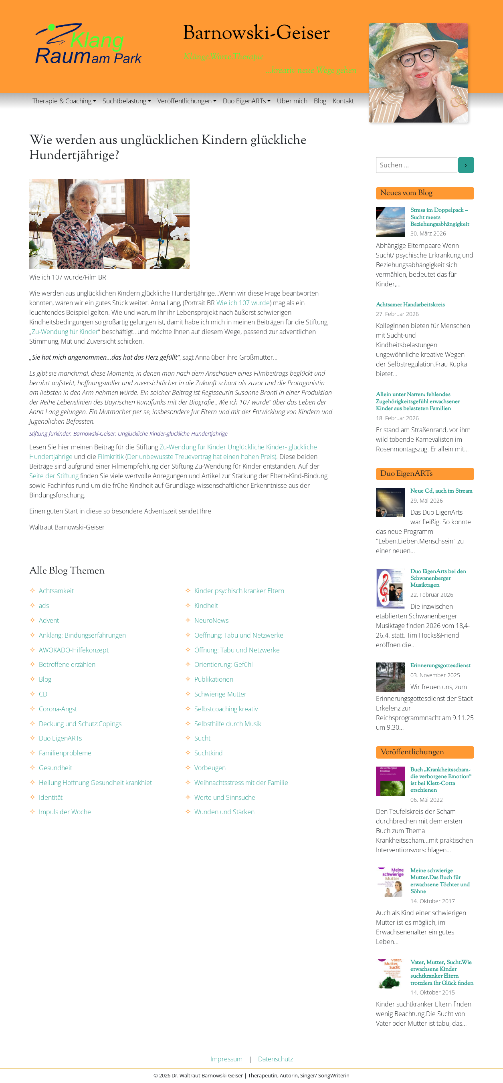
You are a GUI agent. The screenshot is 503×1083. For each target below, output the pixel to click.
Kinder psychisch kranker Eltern (239, 590)
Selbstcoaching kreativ (226, 709)
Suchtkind (208, 753)
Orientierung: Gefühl (223, 664)
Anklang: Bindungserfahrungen (82, 635)
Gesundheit (55, 767)
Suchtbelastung (124, 101)
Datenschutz (275, 1059)
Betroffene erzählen (67, 664)
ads (44, 605)
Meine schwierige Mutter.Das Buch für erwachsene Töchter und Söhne (440, 881)
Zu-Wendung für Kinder (65, 331)
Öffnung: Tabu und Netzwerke (237, 650)
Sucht (202, 738)
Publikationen (213, 679)
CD (43, 694)
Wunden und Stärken (224, 811)
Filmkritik (111, 456)
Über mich (292, 101)
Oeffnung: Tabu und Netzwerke (238, 635)
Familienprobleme (65, 753)
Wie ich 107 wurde (243, 302)
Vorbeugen (210, 767)
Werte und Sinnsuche (224, 797)
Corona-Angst (58, 709)
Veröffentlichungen (185, 101)
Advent (49, 620)
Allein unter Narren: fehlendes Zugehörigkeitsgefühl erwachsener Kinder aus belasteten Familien (418, 402)
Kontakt (343, 101)
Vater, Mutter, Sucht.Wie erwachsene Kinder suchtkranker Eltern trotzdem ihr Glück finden (441, 973)
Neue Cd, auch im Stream (441, 491)
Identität (51, 797)
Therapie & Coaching (61, 101)
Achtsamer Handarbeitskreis (410, 305)
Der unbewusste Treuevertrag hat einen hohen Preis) (201, 456)
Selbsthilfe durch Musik (227, 723)
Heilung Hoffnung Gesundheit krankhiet (95, 782)
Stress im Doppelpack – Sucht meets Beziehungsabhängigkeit (439, 217)
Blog (320, 101)
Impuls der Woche (65, 811)
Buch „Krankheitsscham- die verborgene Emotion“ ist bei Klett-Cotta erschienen (440, 780)
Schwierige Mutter (220, 694)
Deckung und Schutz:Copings (80, 723)
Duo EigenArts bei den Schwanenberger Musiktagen (438, 579)
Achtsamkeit (56, 590)
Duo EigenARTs (244, 101)
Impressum (226, 1059)
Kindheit (206, 605)
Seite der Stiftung (54, 475)
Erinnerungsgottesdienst (440, 666)
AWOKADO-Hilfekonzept (74, 650)
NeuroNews (211, 620)
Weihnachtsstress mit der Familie (241, 782)
